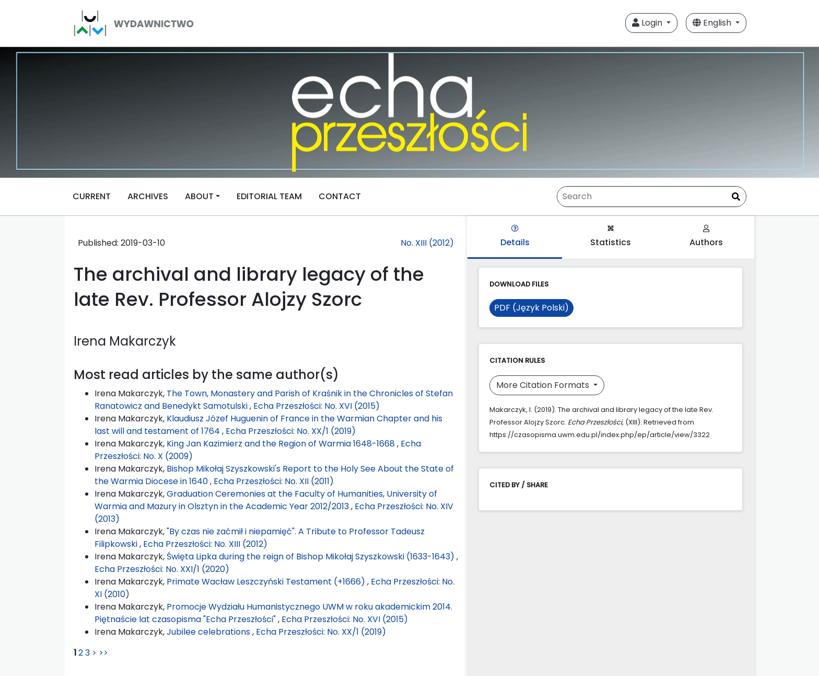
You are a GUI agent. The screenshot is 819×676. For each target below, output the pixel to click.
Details (515, 236)
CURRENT (92, 196)
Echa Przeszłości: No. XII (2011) (274, 481)
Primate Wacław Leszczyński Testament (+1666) (267, 582)
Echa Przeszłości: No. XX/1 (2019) (291, 431)
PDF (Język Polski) (531, 308)
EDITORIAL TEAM (269, 196)
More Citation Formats (543, 385)
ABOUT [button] (199, 196)
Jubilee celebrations (209, 632)
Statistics (610, 236)
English (713, 23)
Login (648, 23)
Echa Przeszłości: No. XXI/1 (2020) (162, 569)
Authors (706, 236)
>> (103, 653)
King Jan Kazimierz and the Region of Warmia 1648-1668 (282, 444)
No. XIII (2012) (427, 243)
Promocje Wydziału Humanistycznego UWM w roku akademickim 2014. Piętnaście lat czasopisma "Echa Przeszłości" (273, 613)
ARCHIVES (147, 196)
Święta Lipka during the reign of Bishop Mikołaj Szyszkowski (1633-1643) (312, 557)
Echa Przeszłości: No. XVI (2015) (316, 406)
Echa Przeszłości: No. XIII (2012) (205, 544)
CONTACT (340, 196)
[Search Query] (651, 197)
